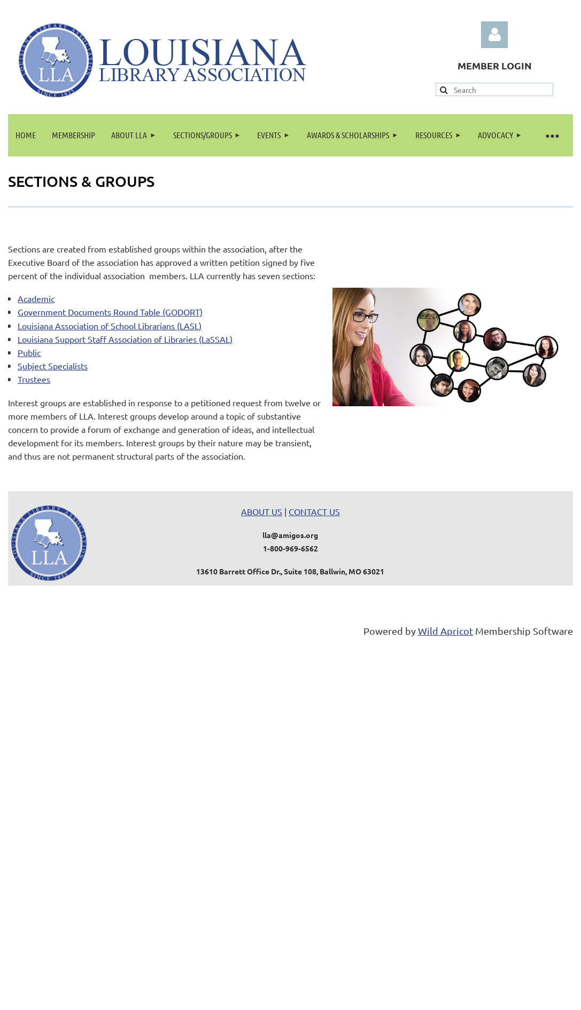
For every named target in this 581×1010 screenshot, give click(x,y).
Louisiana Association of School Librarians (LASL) (110, 325)
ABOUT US (261, 511)
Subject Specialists (53, 365)
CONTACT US (314, 511)
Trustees (34, 379)
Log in (494, 34)
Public (29, 352)
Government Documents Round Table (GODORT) (110, 311)
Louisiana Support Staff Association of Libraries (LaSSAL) (125, 339)
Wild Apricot (445, 630)
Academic (36, 298)
